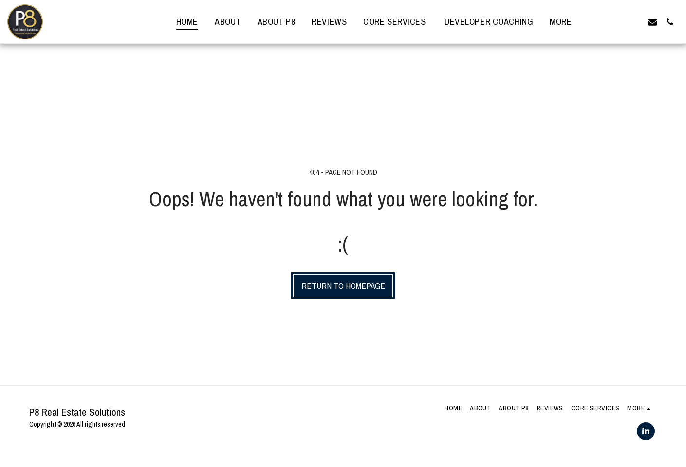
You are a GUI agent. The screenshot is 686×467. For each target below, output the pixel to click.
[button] (600, 21)
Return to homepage (343, 285)
